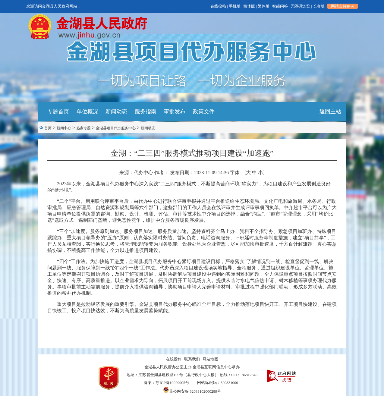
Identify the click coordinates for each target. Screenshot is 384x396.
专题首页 (58, 111)
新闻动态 (116, 111)
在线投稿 (218, 6)
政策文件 (204, 111)
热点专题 (83, 128)
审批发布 (174, 111)
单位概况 (87, 111)
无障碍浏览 (300, 6)
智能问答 (280, 6)
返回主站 (330, 111)
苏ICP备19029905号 (172, 382)
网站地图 (210, 359)
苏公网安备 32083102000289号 (192, 391)
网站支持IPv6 (342, 6)
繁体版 (263, 6)
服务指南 (145, 111)
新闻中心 (64, 128)
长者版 (319, 6)
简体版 (249, 6)
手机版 (235, 6)
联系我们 (192, 359)
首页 (48, 128)
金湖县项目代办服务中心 (116, 128)
